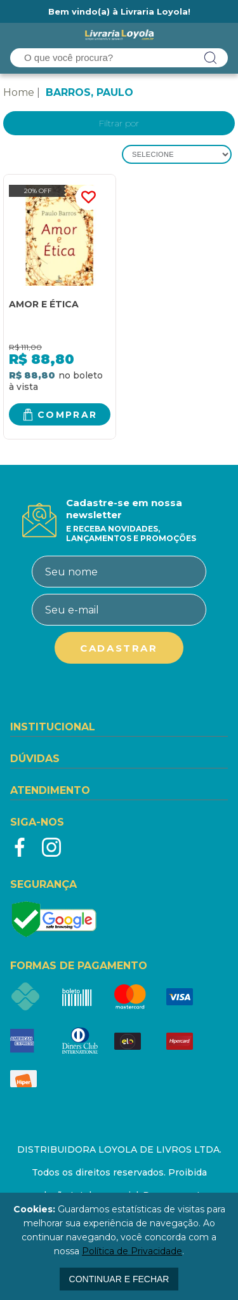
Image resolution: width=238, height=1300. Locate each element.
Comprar (67, 414)
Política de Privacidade (132, 1251)
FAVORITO (88, 197)
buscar (210, 57)
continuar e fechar (119, 1279)
